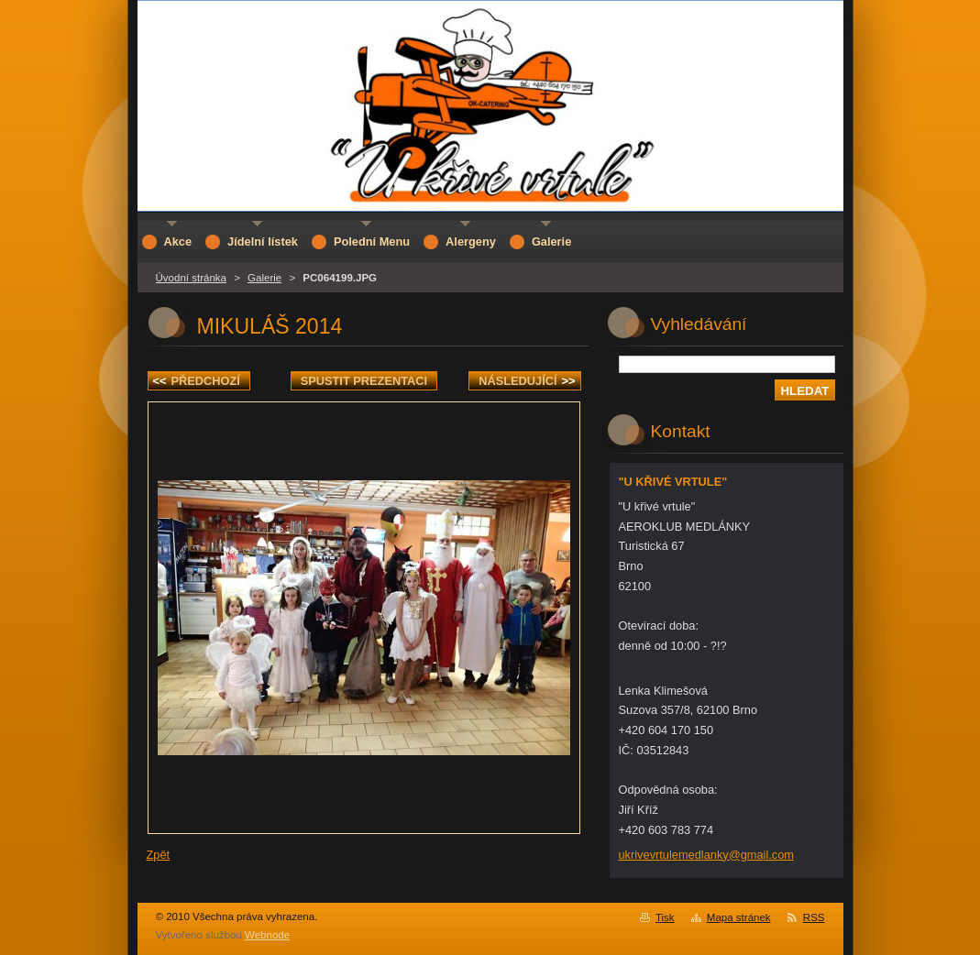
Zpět (159, 855)
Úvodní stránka (191, 277)
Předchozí (196, 381)
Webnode (267, 934)
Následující (527, 381)
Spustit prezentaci (364, 381)
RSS (814, 917)
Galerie (264, 277)
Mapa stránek (739, 917)
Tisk (665, 917)
